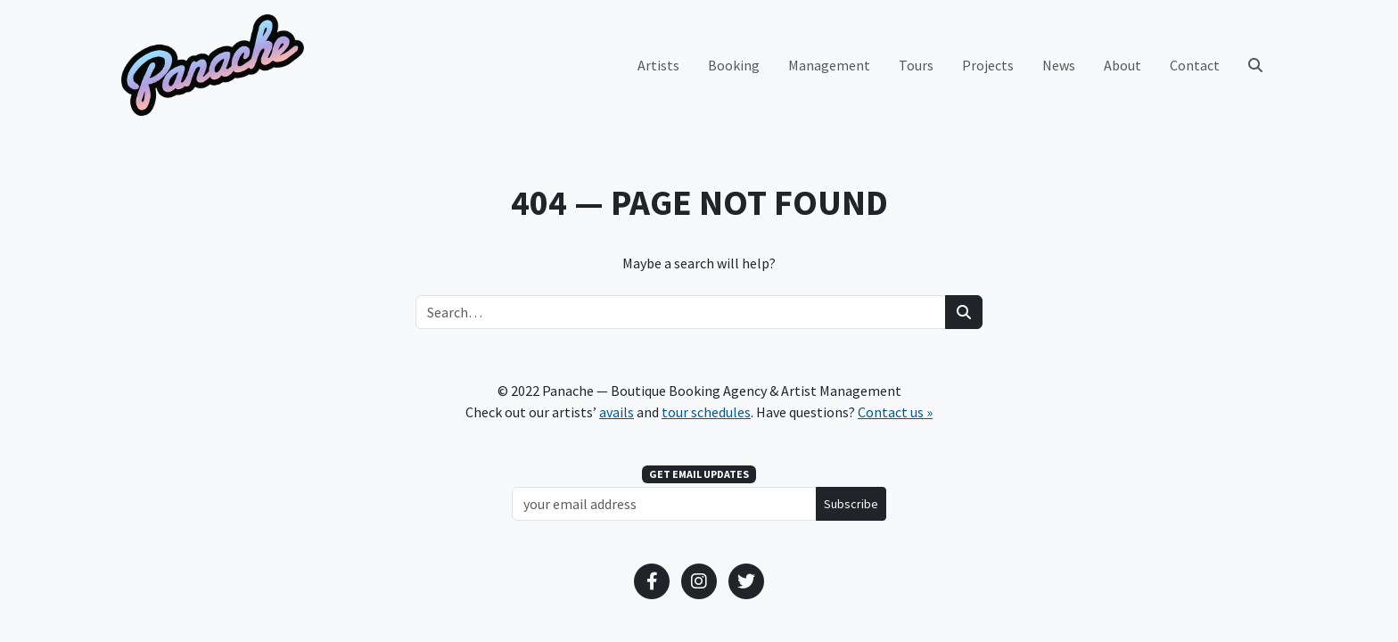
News (1058, 65)
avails (616, 412)
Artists (658, 65)
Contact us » (895, 412)
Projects (988, 65)
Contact (1195, 65)
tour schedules (706, 412)
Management (829, 65)
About (1122, 65)
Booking (734, 65)
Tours (916, 65)
